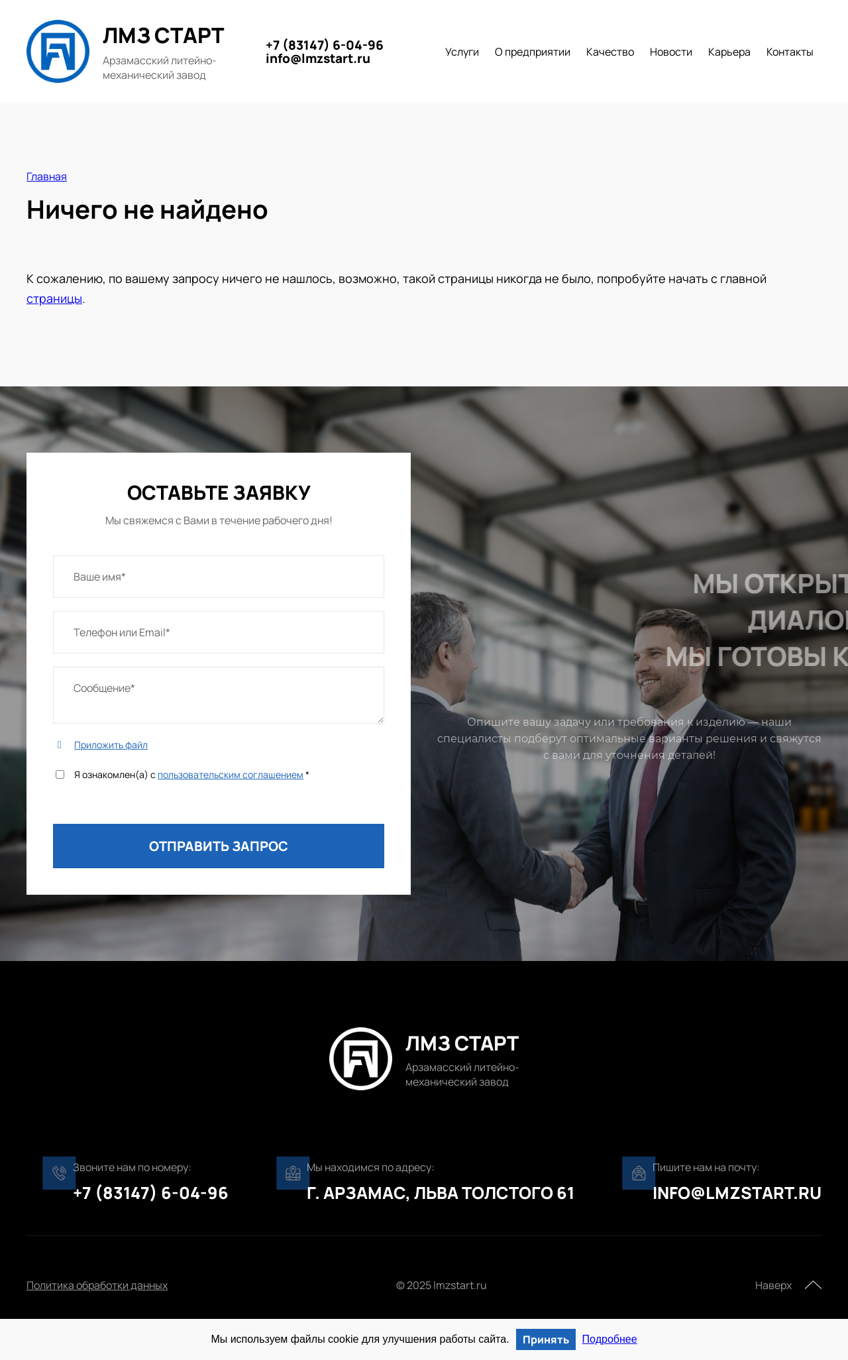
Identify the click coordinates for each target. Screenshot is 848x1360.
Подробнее (609, 1339)
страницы (54, 298)
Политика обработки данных (97, 1285)
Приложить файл (111, 744)
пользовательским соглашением (230, 774)
